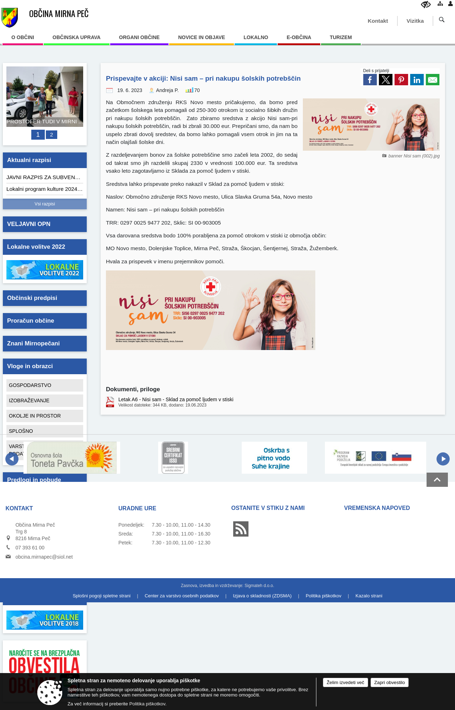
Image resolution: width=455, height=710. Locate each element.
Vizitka (415, 21)
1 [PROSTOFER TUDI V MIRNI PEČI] (38, 134)
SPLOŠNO (21, 431)
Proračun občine (30, 320)
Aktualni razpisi (29, 160)
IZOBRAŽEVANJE (29, 400)
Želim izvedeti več (345, 682)
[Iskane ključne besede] (437, 20)
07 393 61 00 (29, 547)
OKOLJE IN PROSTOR (35, 416)
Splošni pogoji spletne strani (101, 595)
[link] (370, 79)
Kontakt (378, 21)
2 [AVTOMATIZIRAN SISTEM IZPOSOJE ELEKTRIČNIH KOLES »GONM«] (51, 134)
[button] (11, 459)
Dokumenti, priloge (133, 389)
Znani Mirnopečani (33, 343)
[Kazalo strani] (440, 3)
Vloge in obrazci (30, 366)
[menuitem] (22, 39)
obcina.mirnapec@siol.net (44, 557)
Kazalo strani (368, 595)
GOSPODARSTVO (30, 385)
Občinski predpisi (32, 298)
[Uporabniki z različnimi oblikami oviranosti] (426, 4)
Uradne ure (137, 508)
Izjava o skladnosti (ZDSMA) (262, 595)
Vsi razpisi (44, 203)
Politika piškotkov (323, 595)
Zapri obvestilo (389, 682)
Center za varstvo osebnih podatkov (182, 595)
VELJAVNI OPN (28, 224)
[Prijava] (450, 3)
